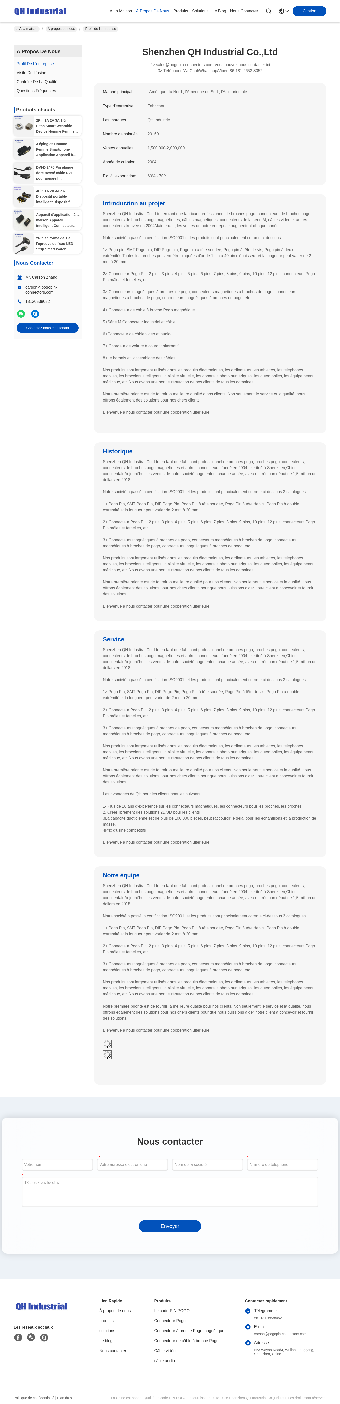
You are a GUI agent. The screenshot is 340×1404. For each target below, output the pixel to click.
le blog (219, 11)
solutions (200, 11)
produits (180, 11)
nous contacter (244, 11)
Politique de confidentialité (34, 1398)
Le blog (106, 1341)
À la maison (121, 11)
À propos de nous (152, 11)
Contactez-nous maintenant (47, 328)
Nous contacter (112, 1351)
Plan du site (66, 1398)
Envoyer (170, 1226)
